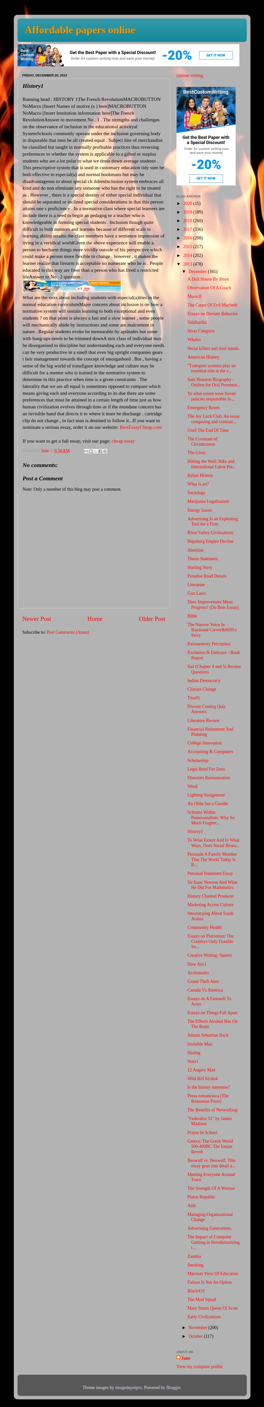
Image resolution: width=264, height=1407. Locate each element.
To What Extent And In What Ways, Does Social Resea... (213, 843)
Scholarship (197, 760)
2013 (188, 264)
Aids (191, 1205)
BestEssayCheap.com (141, 427)
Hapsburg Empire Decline (210, 541)
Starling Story (199, 567)
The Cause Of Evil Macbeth (212, 305)
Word (192, 786)
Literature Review (203, 720)
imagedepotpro (128, 1387)
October (196, 1336)
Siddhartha (197, 322)
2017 (188, 229)
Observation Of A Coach (209, 287)
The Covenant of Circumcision (202, 441)
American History (203, 357)
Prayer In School (202, 1132)
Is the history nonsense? (208, 1087)
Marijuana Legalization (208, 501)
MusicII (194, 296)
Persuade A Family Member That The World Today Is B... (212, 859)
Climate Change (201, 689)
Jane (185, 1358)
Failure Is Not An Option (209, 1282)
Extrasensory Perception (208, 643)
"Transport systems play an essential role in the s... (211, 368)
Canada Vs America (205, 990)
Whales (194, 339)
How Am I (196, 964)
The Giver (196, 452)
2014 (188, 255)
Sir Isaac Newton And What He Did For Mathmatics (212, 885)
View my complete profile (199, 1366)
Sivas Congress (201, 330)
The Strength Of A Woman (211, 1188)
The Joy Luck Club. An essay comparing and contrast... (213, 419)
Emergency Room (203, 407)
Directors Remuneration (208, 777)
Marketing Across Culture (210, 904)
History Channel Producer (210, 896)
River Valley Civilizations (210, 532)
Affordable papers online (80, 30)
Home (95, 618)
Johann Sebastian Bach (207, 1035)
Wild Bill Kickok (202, 1078)
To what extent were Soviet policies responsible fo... (211, 396)
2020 (188, 203)
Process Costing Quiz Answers (206, 709)
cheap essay (123, 441)
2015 (188, 246)
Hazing (193, 1052)
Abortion (195, 550)
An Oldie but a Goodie (207, 803)
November (198, 1327)
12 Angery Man (201, 1069)
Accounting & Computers (210, 751)
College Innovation (204, 742)
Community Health (204, 927)
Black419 (195, 1290)
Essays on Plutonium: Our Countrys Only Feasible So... (210, 941)
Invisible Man (199, 1044)
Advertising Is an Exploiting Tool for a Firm (212, 521)
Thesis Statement (202, 558)
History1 (195, 831)
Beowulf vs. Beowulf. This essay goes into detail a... (211, 1163)
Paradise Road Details (207, 576)
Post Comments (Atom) (68, 632)
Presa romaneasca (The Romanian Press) (208, 1098)
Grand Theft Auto (203, 981)
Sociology (196, 492)
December (198, 271)
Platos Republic (201, 1196)
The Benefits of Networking (212, 1109)
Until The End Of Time (208, 430)
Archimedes (198, 972)
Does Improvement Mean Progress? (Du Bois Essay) (212, 604)
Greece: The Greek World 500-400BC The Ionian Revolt (210, 1146)
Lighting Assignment (206, 795)
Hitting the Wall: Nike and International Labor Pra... (211, 464)
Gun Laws (196, 593)
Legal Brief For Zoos (206, 769)
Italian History (200, 475)
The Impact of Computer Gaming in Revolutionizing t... (213, 1242)
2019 (188, 212)
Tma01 (193, 697)
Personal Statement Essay (210, 873)
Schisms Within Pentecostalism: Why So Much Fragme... (210, 817)
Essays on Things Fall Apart (212, 1012)
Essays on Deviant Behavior (212, 313)
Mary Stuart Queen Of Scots (212, 1308)
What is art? (198, 484)
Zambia (194, 1256)
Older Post (152, 618)
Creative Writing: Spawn (209, 955)
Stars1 (192, 1061)
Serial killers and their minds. (213, 348)
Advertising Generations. (209, 1228)
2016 (188, 237)
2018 (188, 220)
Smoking (195, 1265)
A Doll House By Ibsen (208, 279)
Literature (196, 584)
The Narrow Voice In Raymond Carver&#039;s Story (212, 630)
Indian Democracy (203, 680)
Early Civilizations (204, 1316)
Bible (192, 615)
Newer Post (36, 618)
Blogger (173, 1387)
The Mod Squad (201, 1299)
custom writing (189, 75)
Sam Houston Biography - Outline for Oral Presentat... (213, 382)
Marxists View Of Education (212, 1273)
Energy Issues (199, 510)
